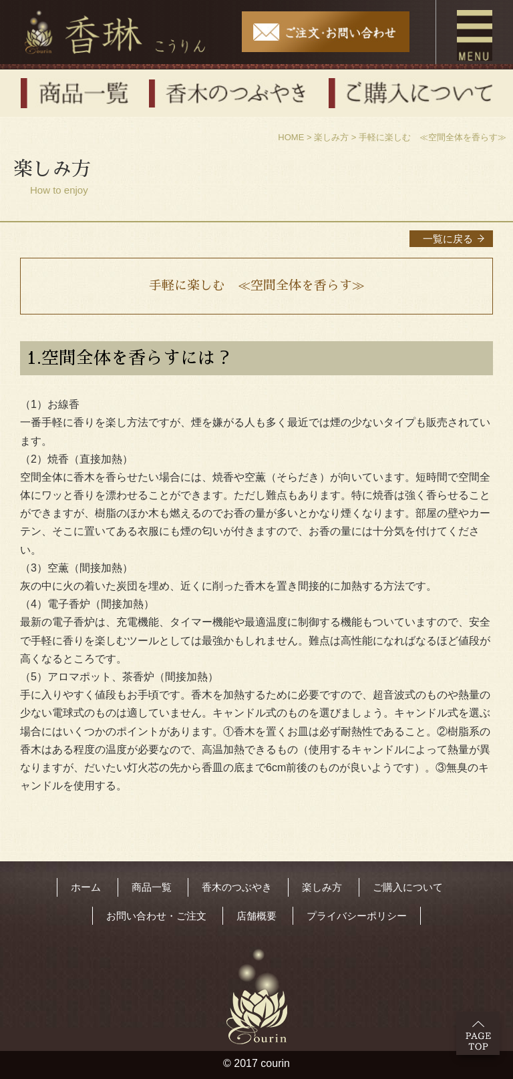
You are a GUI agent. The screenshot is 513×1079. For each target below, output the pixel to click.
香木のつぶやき (237, 887)
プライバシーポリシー (357, 916)
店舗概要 (256, 916)
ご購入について (408, 887)
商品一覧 (152, 887)
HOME (291, 137)
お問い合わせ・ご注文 (156, 916)
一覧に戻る (448, 238)
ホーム (86, 887)
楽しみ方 (331, 137)
